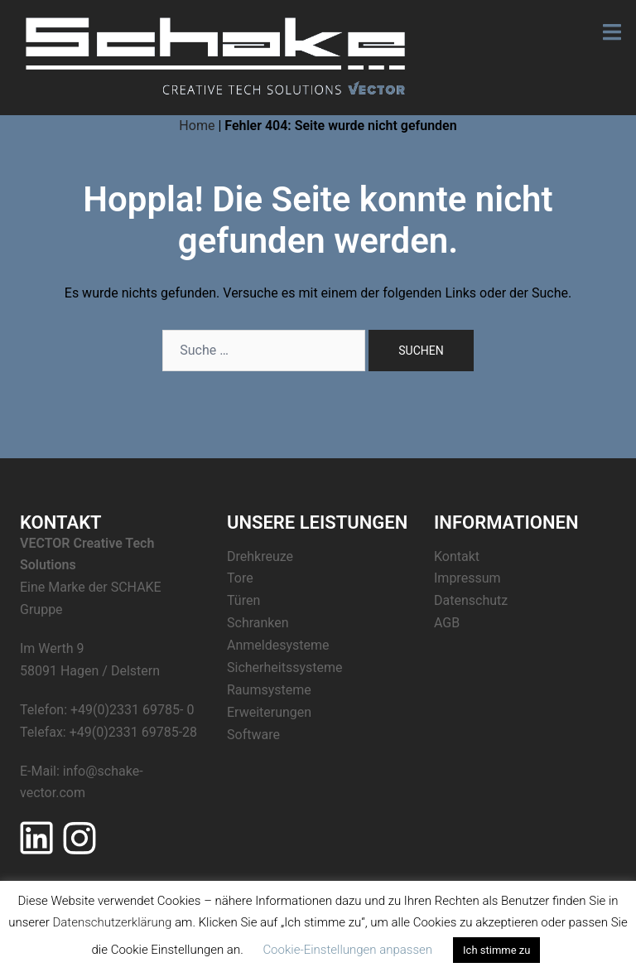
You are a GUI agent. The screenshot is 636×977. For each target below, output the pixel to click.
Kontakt (456, 556)
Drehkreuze (260, 556)
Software (253, 734)
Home (196, 125)
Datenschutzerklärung (111, 922)
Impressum (467, 578)
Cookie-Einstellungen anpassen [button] (347, 949)
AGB (447, 623)
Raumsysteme (269, 690)
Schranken (258, 623)
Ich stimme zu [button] (496, 950)
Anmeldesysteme (278, 645)
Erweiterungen (269, 712)
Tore (240, 578)
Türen (243, 600)
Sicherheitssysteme (284, 667)
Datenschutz (471, 600)
